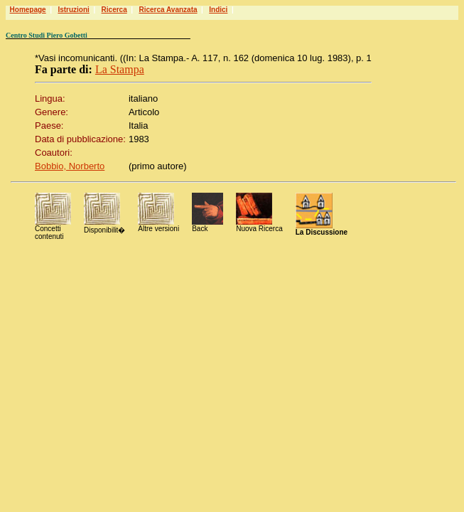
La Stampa (119, 69)
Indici (218, 10)
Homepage (28, 10)
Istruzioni (73, 10)
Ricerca (114, 10)
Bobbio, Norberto (69, 166)
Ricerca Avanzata (168, 10)
